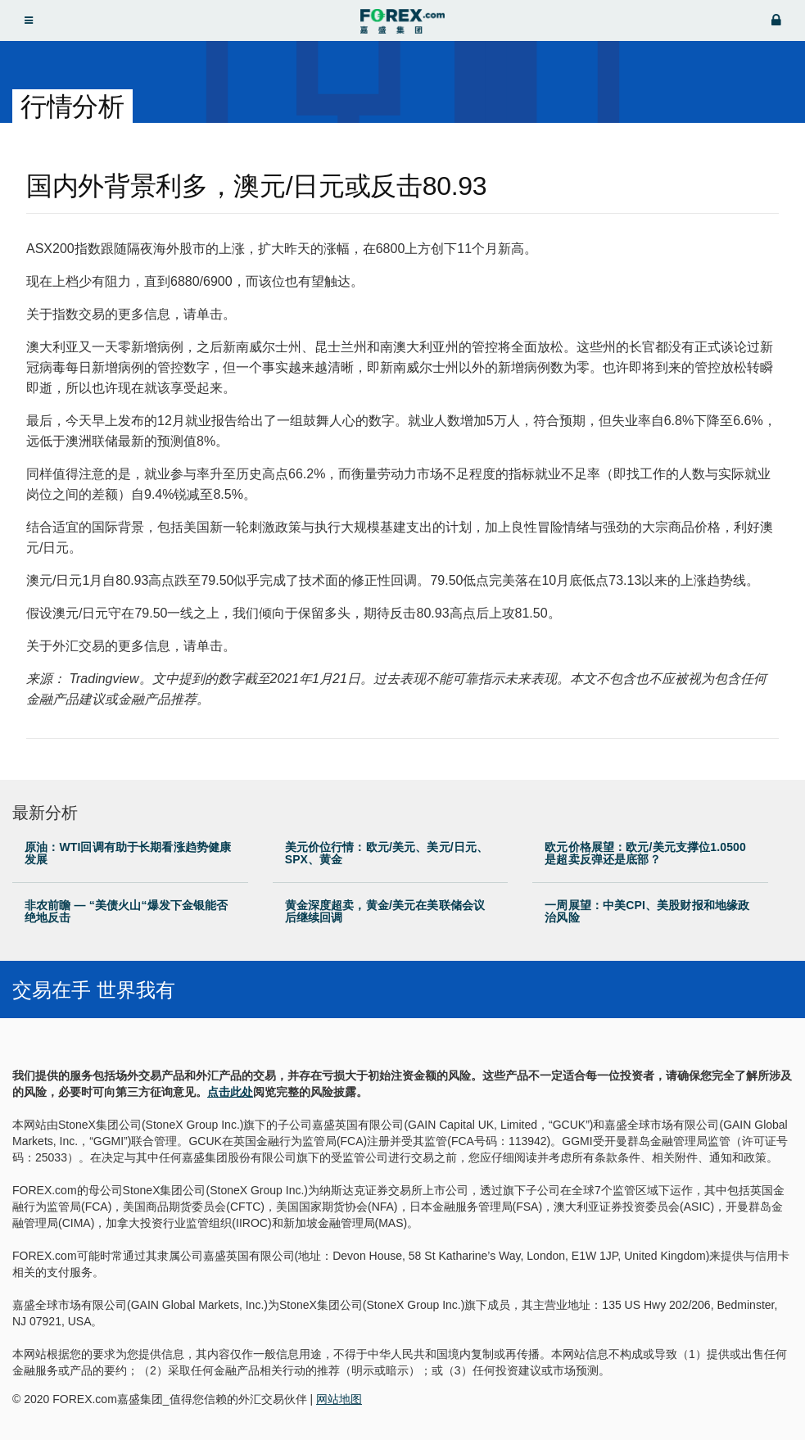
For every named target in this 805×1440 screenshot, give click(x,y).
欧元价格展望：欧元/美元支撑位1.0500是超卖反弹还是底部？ (645, 853)
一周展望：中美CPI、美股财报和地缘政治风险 (647, 911)
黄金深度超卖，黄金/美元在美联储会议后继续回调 (385, 911)
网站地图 (339, 1399)
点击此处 (230, 1091)
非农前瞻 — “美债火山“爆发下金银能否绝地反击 (126, 911)
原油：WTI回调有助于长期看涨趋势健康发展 (128, 853)
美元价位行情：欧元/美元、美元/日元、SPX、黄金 (386, 853)
